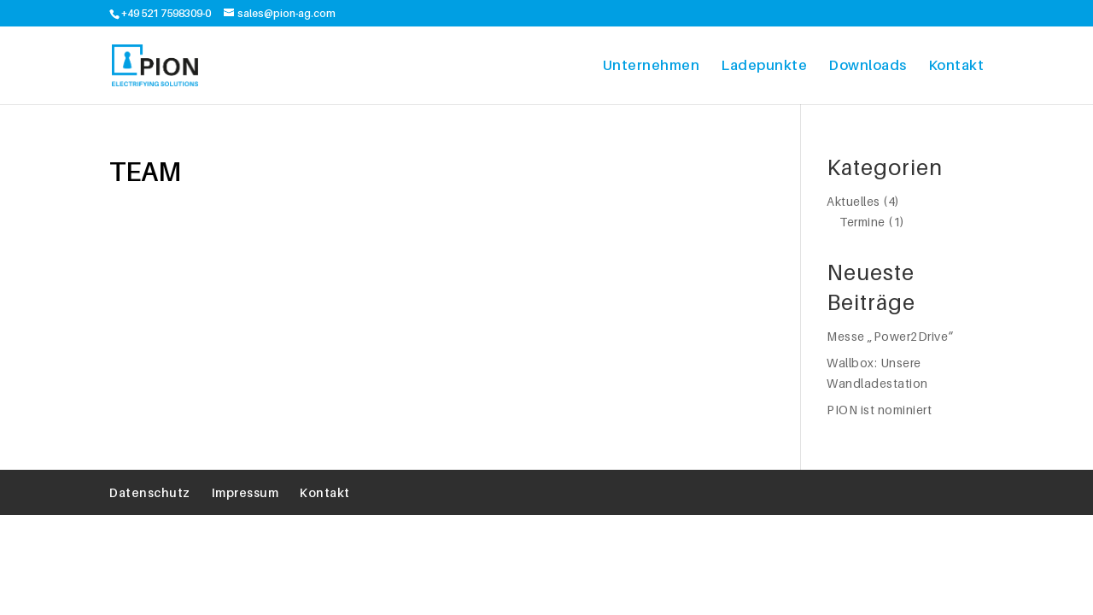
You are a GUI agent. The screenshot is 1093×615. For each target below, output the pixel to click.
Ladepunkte (764, 64)
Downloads (867, 64)
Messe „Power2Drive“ (890, 336)
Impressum (245, 492)
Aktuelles (853, 201)
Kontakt (956, 64)
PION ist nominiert (879, 409)
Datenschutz (149, 492)
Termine (862, 221)
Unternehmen (651, 64)
